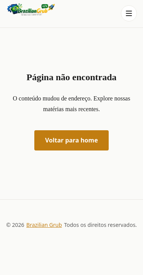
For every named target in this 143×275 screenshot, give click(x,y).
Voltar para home (71, 140)
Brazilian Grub (44, 224)
